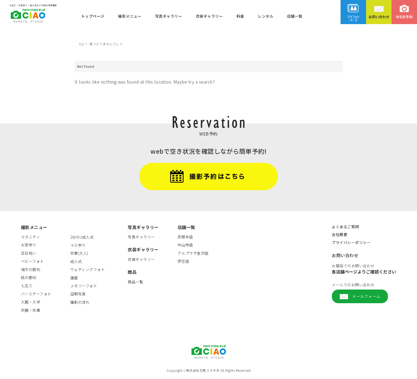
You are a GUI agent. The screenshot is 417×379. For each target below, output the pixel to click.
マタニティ (30, 236)
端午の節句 (30, 269)
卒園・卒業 (30, 310)
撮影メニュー (129, 15)
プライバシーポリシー (351, 242)
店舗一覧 (294, 15)
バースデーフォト (36, 294)
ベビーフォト (32, 261)
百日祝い (28, 253)
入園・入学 (30, 302)
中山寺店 (185, 244)
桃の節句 (28, 277)
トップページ (93, 15)
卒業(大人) (79, 253)
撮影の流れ (80, 302)
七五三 (27, 285)
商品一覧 (135, 281)
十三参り (78, 245)
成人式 (76, 261)
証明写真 (78, 294)
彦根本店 (185, 236)
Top (81, 44)
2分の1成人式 (82, 237)
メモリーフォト (83, 285)
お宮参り (28, 244)
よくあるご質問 (345, 226)
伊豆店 (183, 261)
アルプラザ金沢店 (193, 253)
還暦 (74, 277)
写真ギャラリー (168, 15)
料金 (240, 15)
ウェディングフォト (87, 269)
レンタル (265, 15)
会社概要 (339, 234)
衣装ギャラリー (209, 15)
